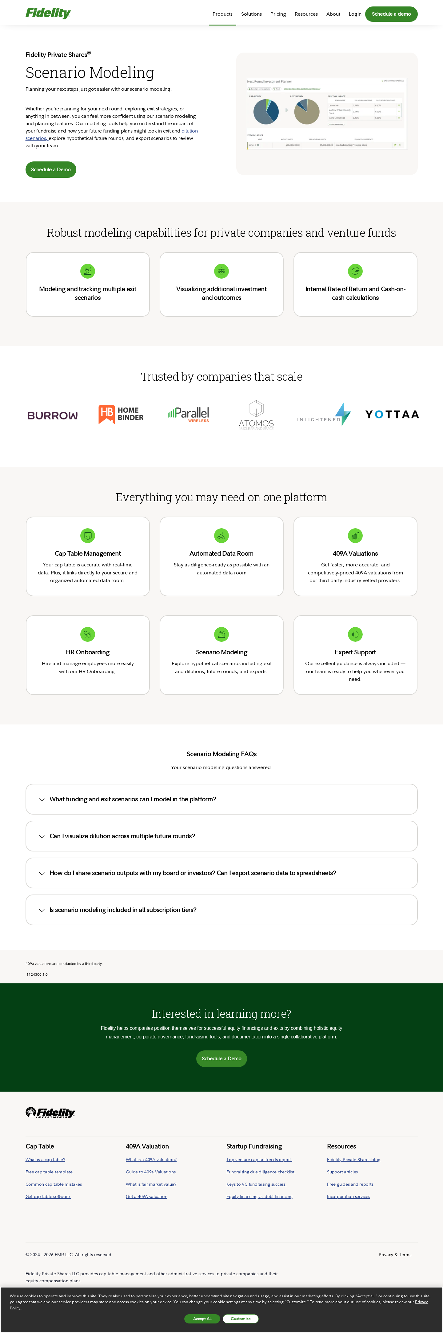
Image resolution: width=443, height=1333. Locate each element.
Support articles (342, 1147)
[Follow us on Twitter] (407, 1281)
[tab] (221, 774)
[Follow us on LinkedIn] (396, 1281)
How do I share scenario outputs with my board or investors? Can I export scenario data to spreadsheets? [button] (186, 848)
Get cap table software (48, 1171)
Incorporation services (348, 1171)
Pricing (278, 13)
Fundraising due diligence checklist (260, 1147)
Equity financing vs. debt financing (259, 1171)
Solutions (251, 13)
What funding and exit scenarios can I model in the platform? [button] (126, 774)
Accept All (202, 1318)
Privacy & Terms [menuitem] (395, 1229)
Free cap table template (49, 1147)
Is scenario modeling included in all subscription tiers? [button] (116, 885)
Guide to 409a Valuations (150, 1147)
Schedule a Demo (51, 169)
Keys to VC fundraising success (256, 1159)
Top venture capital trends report (259, 1134)
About (333, 13)
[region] (221, 1310)
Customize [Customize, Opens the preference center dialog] (240, 1318)
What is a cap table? (45, 1134)
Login (355, 13)
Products (223, 13)
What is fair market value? (151, 1159)
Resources (306, 13)
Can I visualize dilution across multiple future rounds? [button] (116, 811)
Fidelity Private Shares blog (353, 1134)
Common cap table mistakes (54, 1159)
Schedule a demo (391, 13)
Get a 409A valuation (146, 1171)
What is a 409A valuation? (151, 1134)
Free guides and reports (350, 1159)
